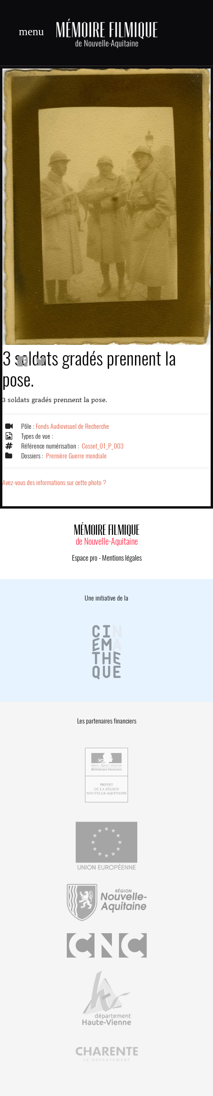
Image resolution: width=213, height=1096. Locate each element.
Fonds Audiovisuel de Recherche (72, 426)
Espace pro (84, 558)
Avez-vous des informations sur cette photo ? (54, 482)
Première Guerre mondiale (76, 455)
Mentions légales (122, 558)
